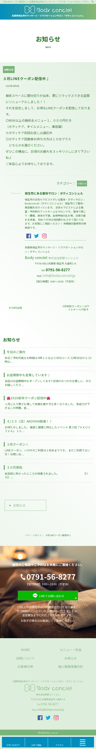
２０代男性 (14, 467)
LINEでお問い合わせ (51, 596)
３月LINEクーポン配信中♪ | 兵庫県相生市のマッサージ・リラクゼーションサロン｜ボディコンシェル (46, 1)
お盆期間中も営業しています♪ (28, 375)
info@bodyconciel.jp (59, 275)
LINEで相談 (36, 745)
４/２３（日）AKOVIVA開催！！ (29, 421)
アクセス (59, 745)
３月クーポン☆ (17, 444)
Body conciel (52, 257)
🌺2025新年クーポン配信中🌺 (28, 398)
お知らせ (19, 505)
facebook (28, 236)
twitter (36, 236)
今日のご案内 (16, 352)
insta (44, 236)
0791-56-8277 (50, 704)
